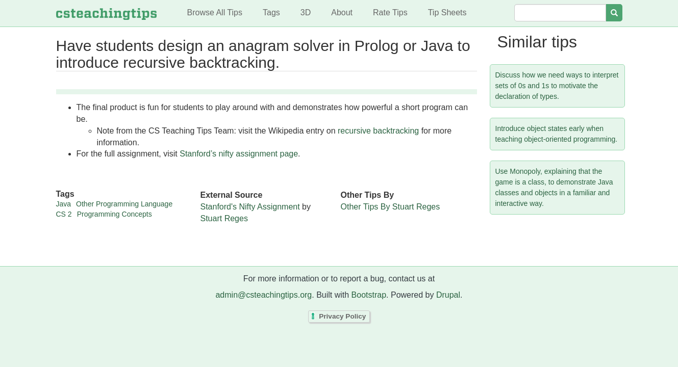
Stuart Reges (224, 218)
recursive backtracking (378, 130)
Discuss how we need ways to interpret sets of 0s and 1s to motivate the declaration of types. (557, 85)
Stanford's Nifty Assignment (250, 206)
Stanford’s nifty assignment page (239, 153)
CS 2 (64, 214)
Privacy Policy (342, 317)
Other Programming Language (124, 204)
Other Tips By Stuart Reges (390, 206)
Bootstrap (368, 295)
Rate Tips (390, 12)
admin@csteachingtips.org (263, 295)
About (342, 12)
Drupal (448, 295)
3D (305, 12)
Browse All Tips (214, 12)
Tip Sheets (447, 12)
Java (63, 204)
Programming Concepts (114, 214)
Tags (271, 12)
